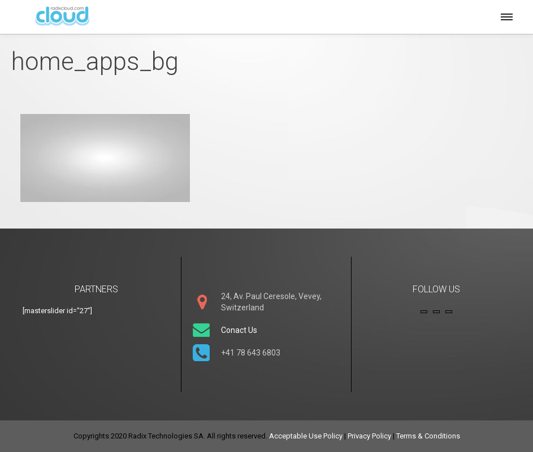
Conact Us (239, 330)
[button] (506, 15)
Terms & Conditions (428, 436)
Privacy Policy (369, 436)
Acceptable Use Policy (306, 436)
